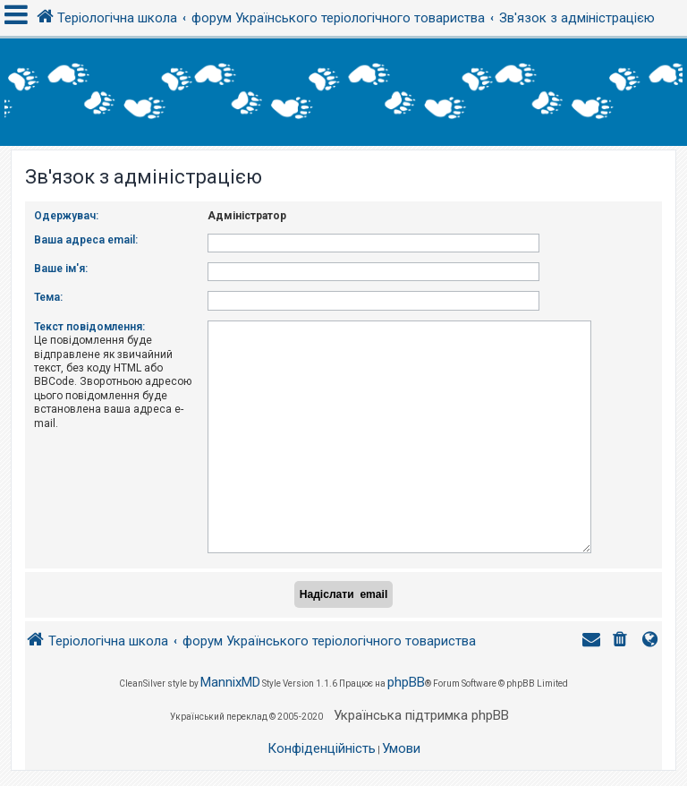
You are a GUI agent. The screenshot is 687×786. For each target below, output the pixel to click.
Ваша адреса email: (86, 240)
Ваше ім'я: (61, 268)
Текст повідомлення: (89, 326)
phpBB (406, 675)
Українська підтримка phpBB (421, 708)
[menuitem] (621, 634)
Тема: (48, 297)
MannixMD (230, 675)
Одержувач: (66, 215)
